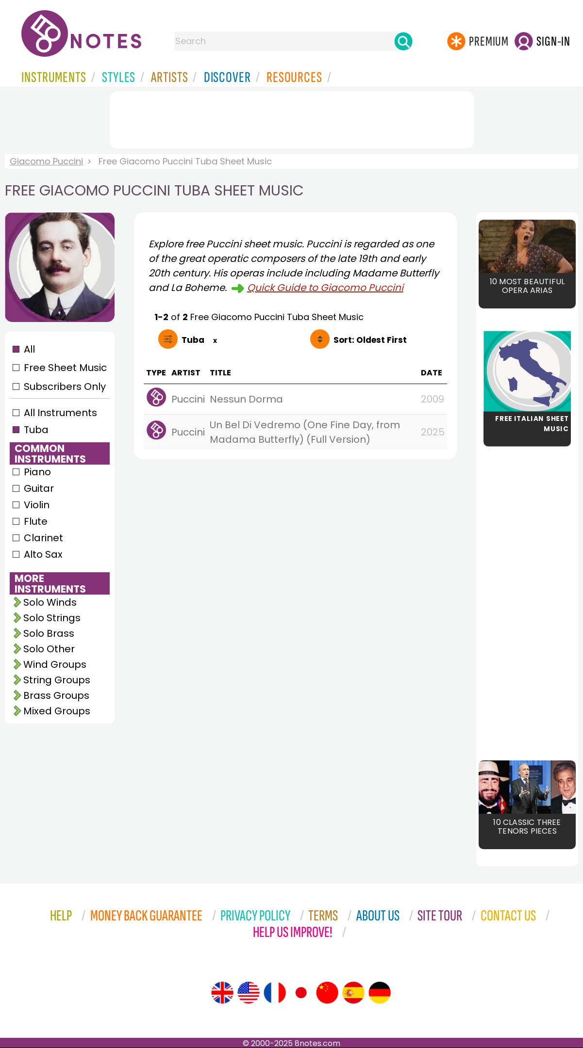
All (29, 349)
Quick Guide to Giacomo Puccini (325, 287)
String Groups (56, 680)
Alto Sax (43, 554)
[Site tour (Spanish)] (353, 993)
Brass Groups (56, 695)
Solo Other (49, 649)
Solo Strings (52, 618)
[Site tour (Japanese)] (301, 993)
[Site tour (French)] (275, 993)
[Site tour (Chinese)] (327, 993)
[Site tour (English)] (222, 993)
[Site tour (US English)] (248, 993)
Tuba (36, 429)
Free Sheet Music (65, 367)
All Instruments (60, 412)
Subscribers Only (65, 386)
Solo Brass (48, 633)
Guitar (39, 488)
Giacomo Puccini (46, 161)
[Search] (403, 41)
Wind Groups (54, 664)
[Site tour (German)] (379, 993)
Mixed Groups (56, 711)
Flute (36, 521)
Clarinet (43, 538)
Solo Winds (50, 602)
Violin (37, 505)
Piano (37, 472)
